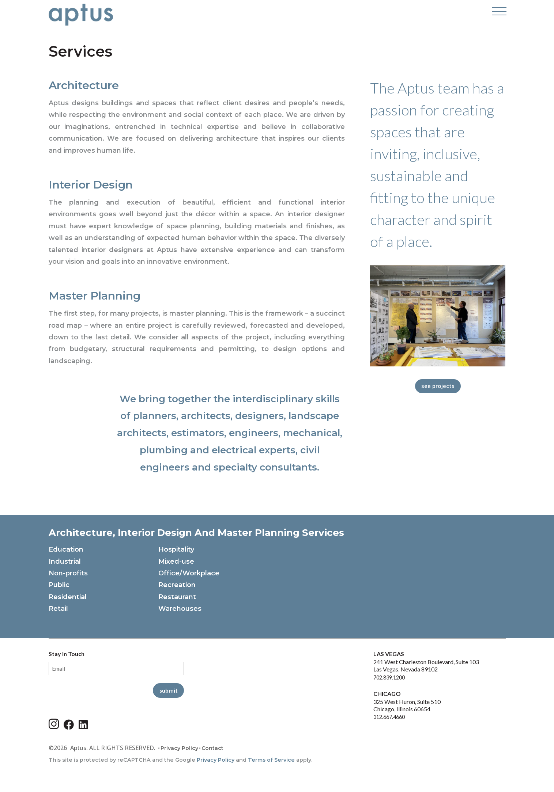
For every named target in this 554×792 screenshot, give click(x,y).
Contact (212, 750)
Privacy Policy (179, 750)
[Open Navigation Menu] (498, 14)
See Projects (438, 386)
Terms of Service (271, 761)
